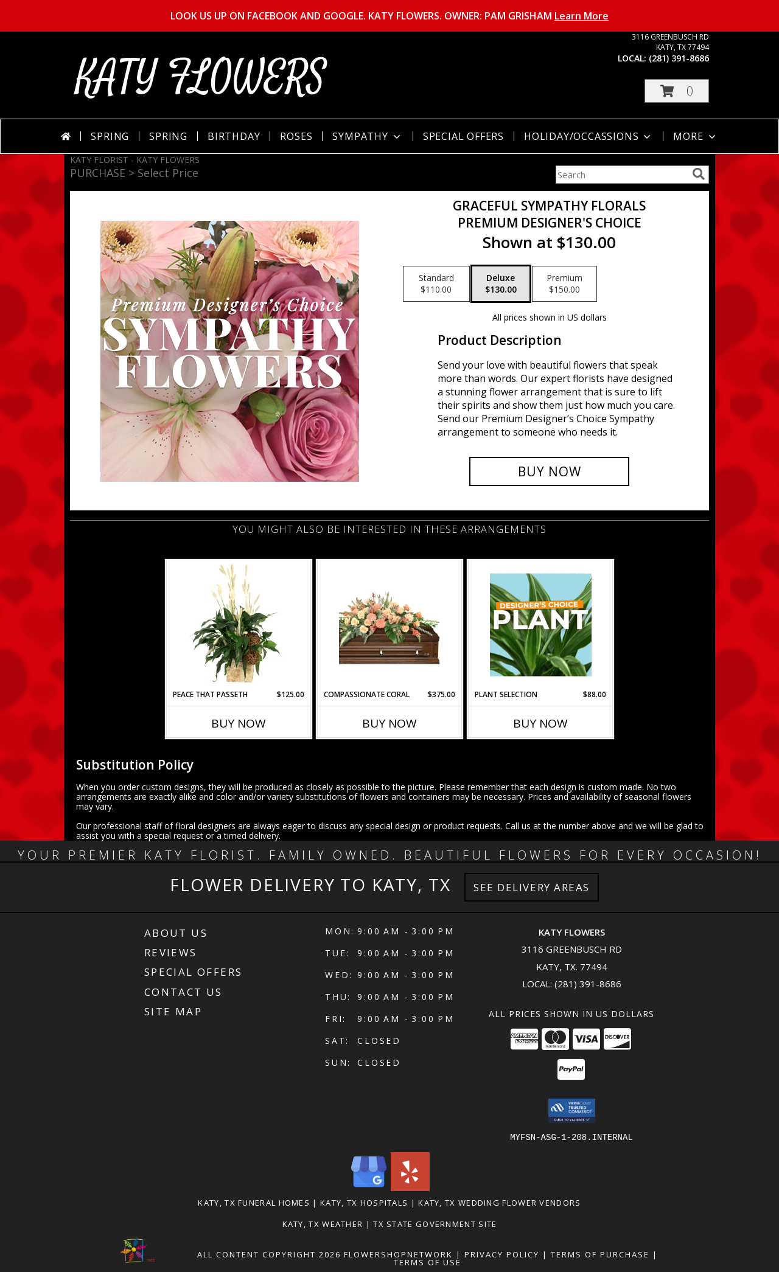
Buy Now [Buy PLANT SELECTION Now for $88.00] (540, 723)
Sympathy (367, 136)
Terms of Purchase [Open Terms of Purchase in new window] (600, 1253)
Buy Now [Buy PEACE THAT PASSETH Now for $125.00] (238, 723)
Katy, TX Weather (322, 1223)
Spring (110, 136)
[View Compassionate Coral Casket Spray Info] (390, 624)
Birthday (234, 136)
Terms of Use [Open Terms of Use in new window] (427, 1261)
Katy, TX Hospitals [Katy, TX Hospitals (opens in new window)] (364, 1202)
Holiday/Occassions (588, 136)
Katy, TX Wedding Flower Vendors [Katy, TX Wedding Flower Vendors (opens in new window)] (499, 1202)
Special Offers (463, 136)
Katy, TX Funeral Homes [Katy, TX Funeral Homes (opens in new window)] (254, 1202)
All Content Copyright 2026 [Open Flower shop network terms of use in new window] (269, 1253)
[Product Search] (621, 174)
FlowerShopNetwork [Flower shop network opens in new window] (398, 1253)
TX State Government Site (435, 1223)
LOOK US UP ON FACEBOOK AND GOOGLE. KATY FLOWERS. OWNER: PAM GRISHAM (389, 16)
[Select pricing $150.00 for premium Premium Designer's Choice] (564, 284)
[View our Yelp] (410, 1187)
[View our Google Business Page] (368, 1187)
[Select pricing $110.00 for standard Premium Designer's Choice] (436, 284)
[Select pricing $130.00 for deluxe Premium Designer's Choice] (500, 284)
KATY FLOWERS (201, 78)
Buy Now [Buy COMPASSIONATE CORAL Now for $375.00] (389, 723)
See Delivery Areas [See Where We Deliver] (531, 887)
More (695, 136)
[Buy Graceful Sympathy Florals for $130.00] (549, 471)
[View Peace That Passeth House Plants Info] (239, 624)
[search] (698, 174)
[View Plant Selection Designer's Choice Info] (541, 624)
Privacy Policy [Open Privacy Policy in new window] (501, 1253)
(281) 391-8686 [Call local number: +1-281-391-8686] (679, 58)
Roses (296, 136)
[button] (677, 91)
